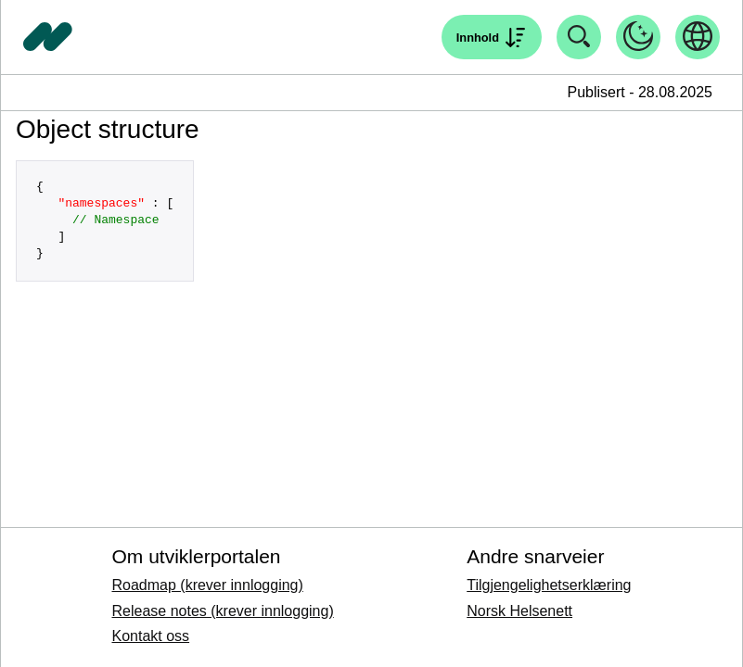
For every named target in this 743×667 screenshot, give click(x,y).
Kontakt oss (150, 636)
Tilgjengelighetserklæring (549, 585)
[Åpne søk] (492, 37)
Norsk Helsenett (519, 611)
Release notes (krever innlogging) (222, 611)
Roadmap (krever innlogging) (206, 585)
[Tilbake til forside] (48, 37)
